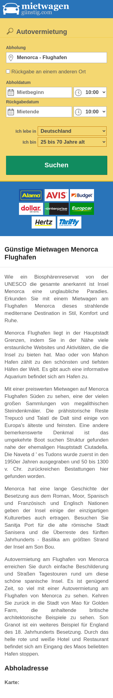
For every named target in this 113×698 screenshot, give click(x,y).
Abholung (16, 47)
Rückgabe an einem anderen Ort (48, 72)
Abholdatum (18, 82)
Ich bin (29, 142)
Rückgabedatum (22, 101)
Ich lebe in (26, 131)
